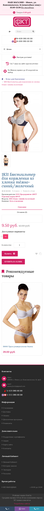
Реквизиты (7, 423)
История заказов (10, 466)
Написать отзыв (29, 191)
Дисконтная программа (12, 419)
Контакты (7, 448)
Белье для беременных (15, 79)
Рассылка (7, 474)
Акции (5, 441)
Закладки (7, 470)
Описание (22, 207)
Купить (8, 253)
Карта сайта (8, 445)
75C (5, 236)
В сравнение (40, 254)
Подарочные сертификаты (14, 437)
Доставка (6, 412)
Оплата (6, 416)
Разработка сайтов (22, 504)
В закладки (36, 254)
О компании (8, 408)
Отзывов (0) (22, 212)
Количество (6, 245)
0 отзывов (16, 191)
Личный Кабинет (10, 462)
